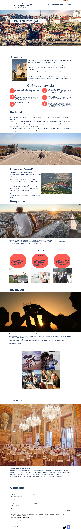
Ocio (48, 4)
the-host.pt (15, 526)
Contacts (68, 4)
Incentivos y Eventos (57, 4)
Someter (68, 510)
